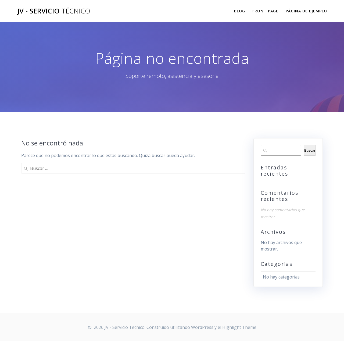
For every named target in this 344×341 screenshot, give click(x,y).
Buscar (309, 150)
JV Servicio (53, 11)
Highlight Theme (239, 327)
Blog (239, 10)
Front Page (265, 10)
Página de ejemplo (306, 10)
